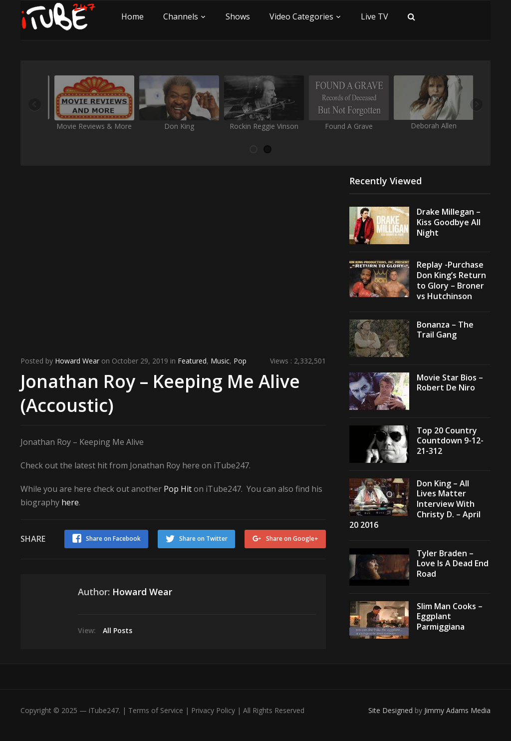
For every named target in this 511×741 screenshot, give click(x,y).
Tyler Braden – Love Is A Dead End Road (453, 564)
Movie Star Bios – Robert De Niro (450, 382)
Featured (192, 361)
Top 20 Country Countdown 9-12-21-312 (450, 441)
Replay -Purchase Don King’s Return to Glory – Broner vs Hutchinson (451, 280)
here (70, 501)
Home (132, 16)
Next (475, 105)
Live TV (374, 16)
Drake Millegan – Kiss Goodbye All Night (449, 222)
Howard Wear (77, 361)
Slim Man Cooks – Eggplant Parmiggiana (450, 617)
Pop (240, 361)
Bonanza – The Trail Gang (445, 330)
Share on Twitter (203, 537)
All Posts (117, 629)
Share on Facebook (112, 537)
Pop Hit (178, 487)
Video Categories (301, 16)
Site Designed (391, 710)
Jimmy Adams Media (457, 710)
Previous (35, 105)
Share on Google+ (292, 537)
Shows (238, 16)
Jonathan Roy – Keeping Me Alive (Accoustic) (161, 392)
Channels (180, 16)
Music (220, 361)
